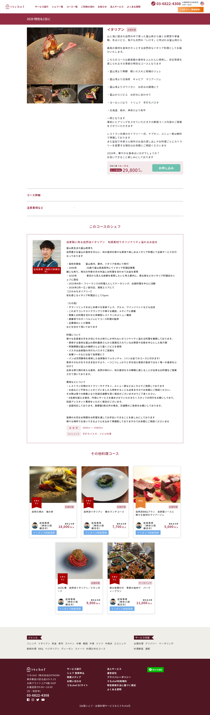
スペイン (70, 643)
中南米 (108, 643)
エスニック (120, 643)
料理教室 (139, 648)
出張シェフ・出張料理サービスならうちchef (105, 705)
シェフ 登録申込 (76, 673)
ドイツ (99, 643)
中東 (92, 643)
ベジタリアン (52, 648)
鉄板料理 (31, 648)
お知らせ (102, 6)
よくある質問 (133, 6)
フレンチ (31, 643)
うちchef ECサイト (77, 685)
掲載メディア (74, 677)
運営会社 (112, 673)
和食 (54, 643)
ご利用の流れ (88, 6)
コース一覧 (72, 6)
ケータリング (166, 643)
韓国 (85, 643)
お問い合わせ (74, 681)
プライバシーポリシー (119, 677)
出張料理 (139, 643)
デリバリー (151, 643)
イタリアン (44, 643)
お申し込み (166, 168)
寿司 (60, 643)
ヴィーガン (67, 648)
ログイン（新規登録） (190, 9)
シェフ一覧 (57, 6)
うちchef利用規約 (117, 681)
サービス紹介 (42, 6)
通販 (147, 648)
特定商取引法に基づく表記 (121, 685)
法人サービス (117, 6)
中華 (78, 643)
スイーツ (80, 648)
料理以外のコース (95, 648)
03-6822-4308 (38, 695)
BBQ (40, 648)
